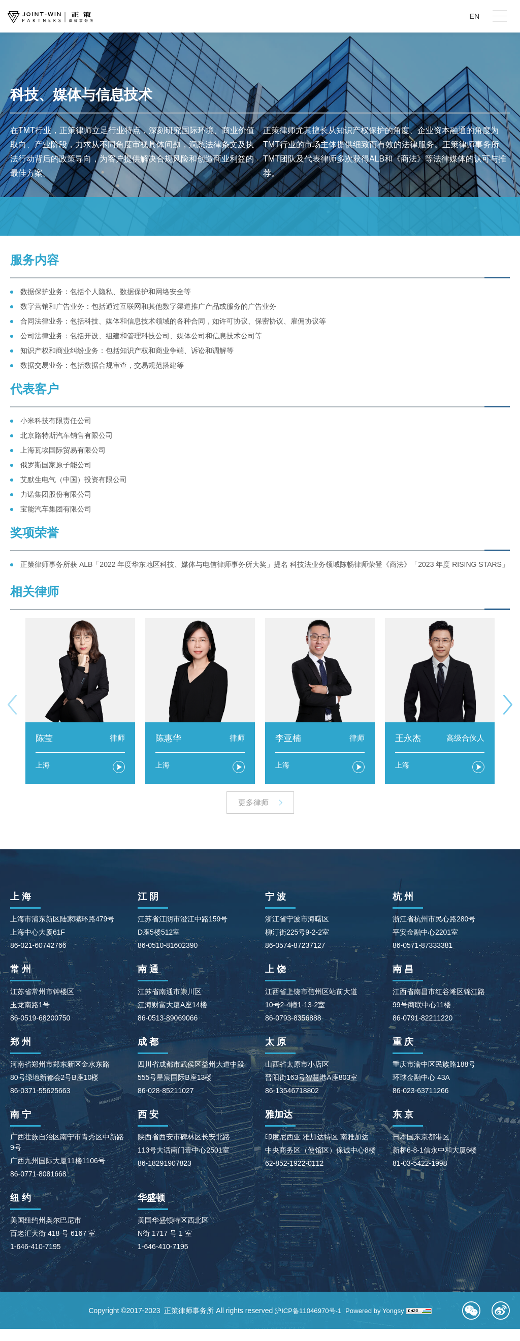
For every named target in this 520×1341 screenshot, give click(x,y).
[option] (80, 701)
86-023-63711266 (421, 1092)
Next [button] (507, 705)
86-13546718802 (292, 1092)
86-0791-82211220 (422, 1019)
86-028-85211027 (166, 1092)
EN (474, 16)
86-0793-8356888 (293, 1019)
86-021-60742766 (38, 947)
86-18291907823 (164, 1165)
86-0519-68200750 (40, 1019)
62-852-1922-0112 (294, 1165)
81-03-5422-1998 (420, 1165)
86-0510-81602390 (168, 947)
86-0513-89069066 (168, 1019)
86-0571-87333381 (422, 947)
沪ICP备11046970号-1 (319, 1312)
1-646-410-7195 (35, 1248)
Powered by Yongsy (391, 1312)
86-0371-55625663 (40, 1092)
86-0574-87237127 (295, 947)
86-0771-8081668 (38, 1175)
